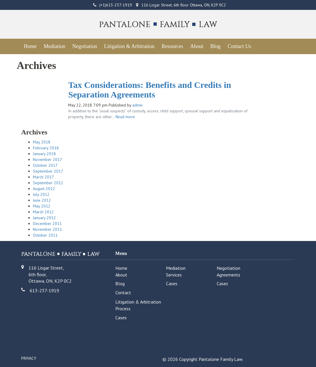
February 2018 (46, 147)
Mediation (54, 46)
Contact (123, 292)
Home (30, 46)
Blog (215, 46)
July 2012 (41, 194)
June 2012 (42, 200)
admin (137, 105)
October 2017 (45, 165)
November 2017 (47, 159)
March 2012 (43, 211)
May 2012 (41, 206)
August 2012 (44, 188)
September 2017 (48, 171)
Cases (171, 283)
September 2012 (48, 182)
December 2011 (47, 223)
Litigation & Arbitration (129, 46)
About (196, 46)
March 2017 (43, 177)
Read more (125, 116)
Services (174, 275)
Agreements (228, 275)
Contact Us (239, 46)
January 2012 (44, 217)
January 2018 (44, 153)
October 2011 (45, 235)
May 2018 (41, 142)
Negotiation (84, 46)
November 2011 (47, 229)
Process (122, 308)
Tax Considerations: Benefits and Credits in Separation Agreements (149, 89)
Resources (172, 46)
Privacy (28, 358)
